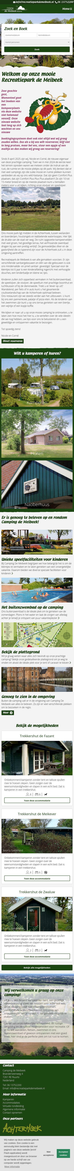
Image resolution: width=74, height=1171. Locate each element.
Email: (6, 1088)
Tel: (4, 1085)
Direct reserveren (12, 341)
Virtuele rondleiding (13, 1106)
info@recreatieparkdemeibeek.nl (33, 2)
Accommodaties (11, 1102)
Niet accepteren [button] (48, 1153)
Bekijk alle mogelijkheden (37, 967)
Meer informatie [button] (12, 1166)
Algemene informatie (14, 1109)
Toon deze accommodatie (37, 800)
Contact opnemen (12, 1112)
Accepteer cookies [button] (63, 1153)
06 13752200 (64, 2)
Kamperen (8, 1099)
